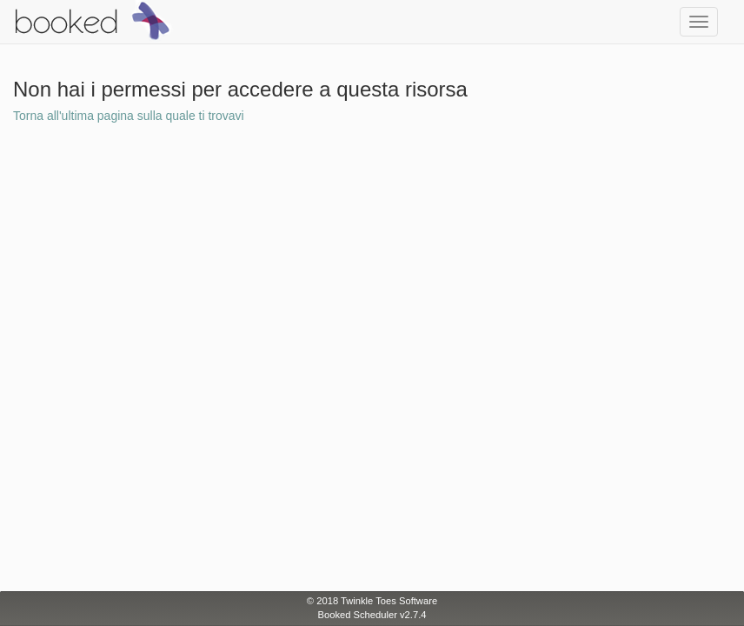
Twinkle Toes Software (389, 601)
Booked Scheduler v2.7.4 (371, 614)
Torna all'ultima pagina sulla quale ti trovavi (128, 116)
